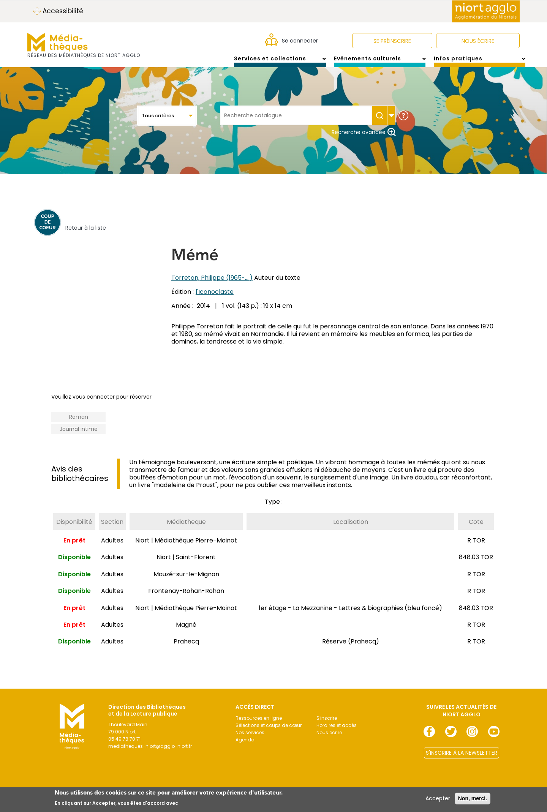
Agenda (245, 747)
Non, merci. (472, 798)
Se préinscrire (392, 41)
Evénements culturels (379, 62)
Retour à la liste (85, 235)
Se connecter (300, 40)
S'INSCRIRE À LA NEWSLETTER (461, 760)
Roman (78, 424)
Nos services (250, 740)
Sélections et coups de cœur (269, 733)
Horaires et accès (336, 733)
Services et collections (280, 62)
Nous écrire (329, 740)
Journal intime (79, 436)
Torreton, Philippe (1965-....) (212, 285)
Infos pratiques (479, 62)
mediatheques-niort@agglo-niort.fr (150, 754)
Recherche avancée (364, 140)
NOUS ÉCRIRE (478, 41)
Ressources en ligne (259, 725)
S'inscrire (326, 725)
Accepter (437, 798)
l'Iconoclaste (215, 299)
